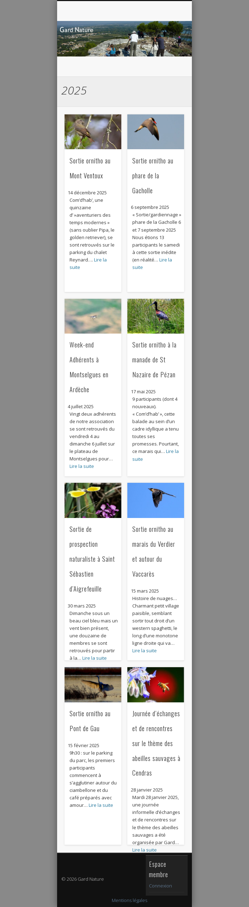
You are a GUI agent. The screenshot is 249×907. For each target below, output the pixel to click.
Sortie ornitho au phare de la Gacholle (152, 175)
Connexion (160, 885)
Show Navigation (166, 63)
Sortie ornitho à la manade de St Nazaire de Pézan (154, 359)
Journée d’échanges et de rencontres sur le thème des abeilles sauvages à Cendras (156, 743)
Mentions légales (129, 900)
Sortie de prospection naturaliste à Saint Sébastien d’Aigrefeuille (92, 558)
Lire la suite (82, 466)
